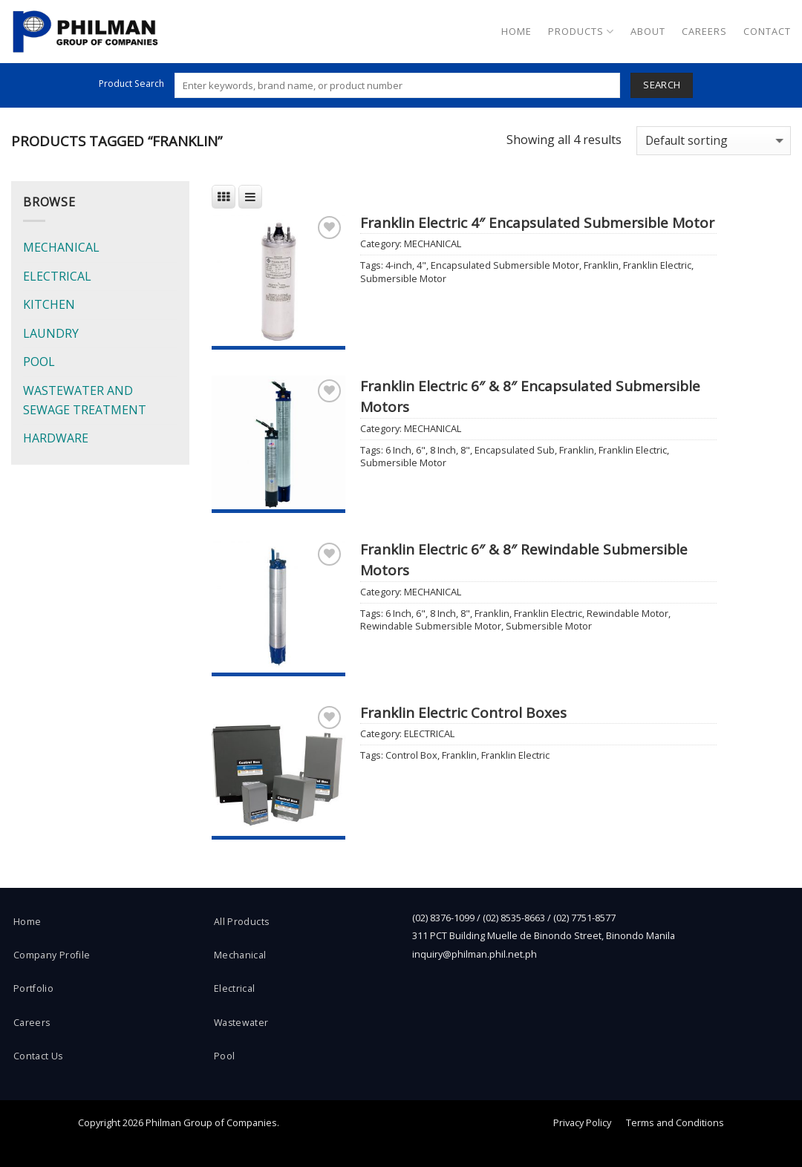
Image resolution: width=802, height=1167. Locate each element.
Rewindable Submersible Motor (430, 625)
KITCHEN (49, 304)
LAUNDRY (51, 333)
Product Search (131, 83)
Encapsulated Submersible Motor (505, 265)
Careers (704, 31)
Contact (767, 31)
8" (465, 450)
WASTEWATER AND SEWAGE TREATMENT (84, 400)
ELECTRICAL (57, 276)
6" (421, 450)
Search (661, 84)
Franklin (601, 265)
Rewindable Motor (627, 613)
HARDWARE (55, 438)
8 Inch (443, 450)
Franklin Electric (657, 265)
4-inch (398, 265)
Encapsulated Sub (515, 450)
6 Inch (398, 450)
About (647, 31)
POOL (39, 361)
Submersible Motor (403, 278)
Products (581, 31)
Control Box (411, 755)
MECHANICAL (61, 247)
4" (421, 265)
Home (516, 31)
